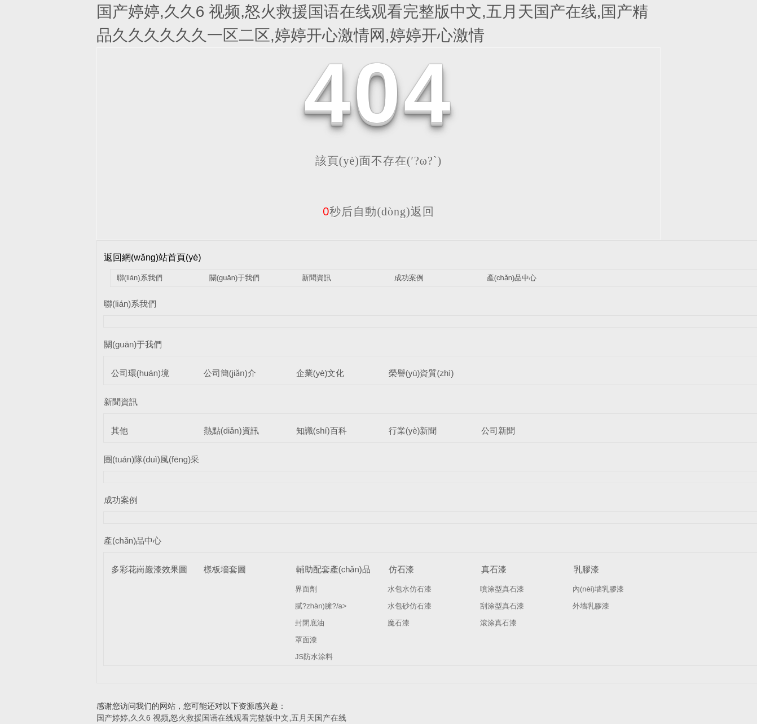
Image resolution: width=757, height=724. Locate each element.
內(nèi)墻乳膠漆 (598, 589)
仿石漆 (401, 569)
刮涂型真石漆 (502, 606)
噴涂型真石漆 (502, 589)
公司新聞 (498, 430)
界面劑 (306, 589)
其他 (119, 430)
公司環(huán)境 (140, 373)
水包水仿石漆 (410, 589)
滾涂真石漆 (498, 623)
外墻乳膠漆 (591, 606)
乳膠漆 (586, 569)
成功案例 (409, 277)
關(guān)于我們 (234, 277)
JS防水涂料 (314, 656)
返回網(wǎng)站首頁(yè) (152, 257)
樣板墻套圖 (225, 569)
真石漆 (494, 569)
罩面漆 (306, 639)
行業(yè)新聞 (413, 430)
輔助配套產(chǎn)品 (333, 569)
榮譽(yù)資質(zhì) (421, 373)
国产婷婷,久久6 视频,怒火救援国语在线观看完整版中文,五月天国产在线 (221, 717)
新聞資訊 (316, 277)
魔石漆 (399, 623)
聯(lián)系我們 (139, 277)
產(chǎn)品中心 (512, 277)
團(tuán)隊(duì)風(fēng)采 (151, 459)
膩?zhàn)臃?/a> (320, 606)
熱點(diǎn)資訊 (231, 430)
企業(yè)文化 (320, 373)
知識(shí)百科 (321, 430)
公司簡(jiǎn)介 (230, 373)
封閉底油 (309, 623)
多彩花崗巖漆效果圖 (149, 569)
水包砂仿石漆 (410, 606)
